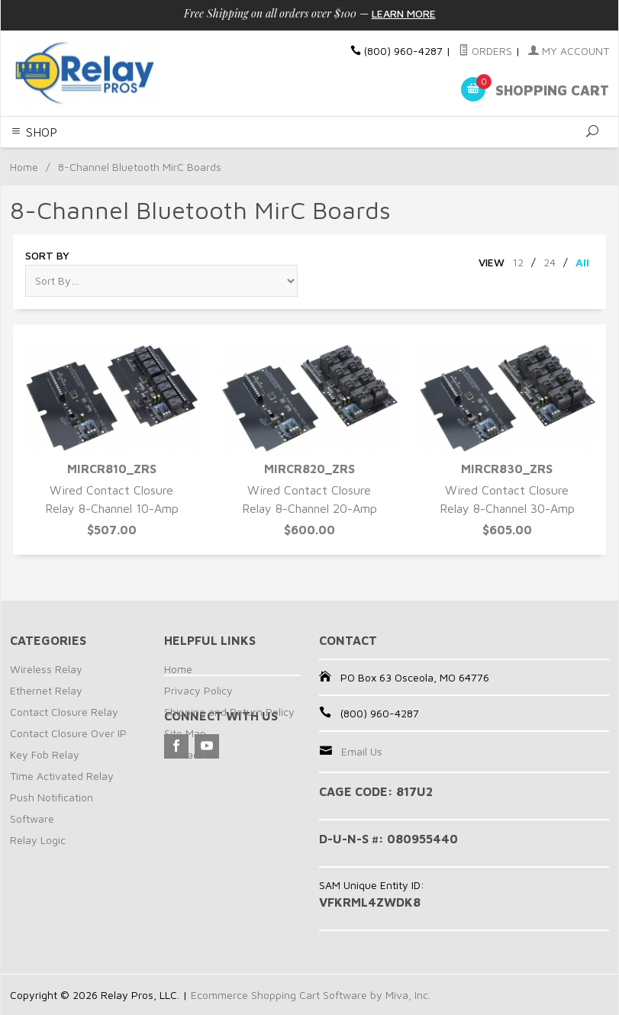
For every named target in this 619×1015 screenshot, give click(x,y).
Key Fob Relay (44, 754)
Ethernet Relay (46, 690)
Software (32, 818)
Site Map (185, 733)
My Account (568, 50)
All (582, 262)
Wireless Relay (46, 668)
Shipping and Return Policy (229, 711)
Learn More (404, 13)
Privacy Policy (198, 690)
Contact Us (191, 754)
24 (549, 262)
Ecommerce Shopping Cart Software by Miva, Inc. (310, 994)
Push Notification (51, 797)
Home (24, 166)
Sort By (47, 255)
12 (518, 262)
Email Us (361, 751)
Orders (485, 50)
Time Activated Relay (62, 775)
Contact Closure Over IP (68, 733)
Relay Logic (38, 839)
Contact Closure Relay (64, 711)
